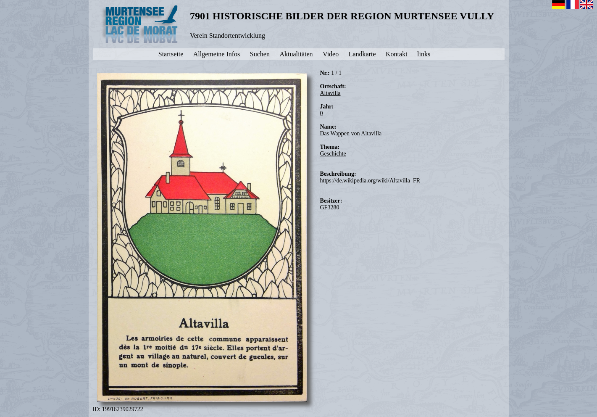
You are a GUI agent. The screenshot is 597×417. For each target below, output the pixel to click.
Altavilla (330, 93)
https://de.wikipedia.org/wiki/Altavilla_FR (370, 180)
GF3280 (329, 207)
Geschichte (333, 153)
